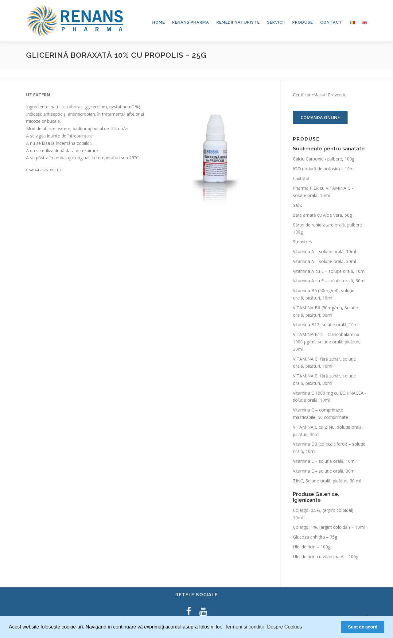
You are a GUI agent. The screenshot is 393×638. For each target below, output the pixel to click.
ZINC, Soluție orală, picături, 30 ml (327, 481)
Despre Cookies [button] (284, 626)
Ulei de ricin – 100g (311, 547)
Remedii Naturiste (238, 22)
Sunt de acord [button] (362, 626)
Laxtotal (301, 179)
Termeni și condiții (244, 626)
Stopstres (302, 242)
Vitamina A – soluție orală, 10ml (324, 252)
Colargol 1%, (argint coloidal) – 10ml (329, 528)
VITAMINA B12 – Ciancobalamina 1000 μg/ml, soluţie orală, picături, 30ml (326, 342)
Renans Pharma (190, 22)
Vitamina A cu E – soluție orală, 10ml (329, 272)
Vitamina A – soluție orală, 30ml (324, 262)
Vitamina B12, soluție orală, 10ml (326, 325)
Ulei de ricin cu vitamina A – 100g (325, 557)
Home (158, 22)
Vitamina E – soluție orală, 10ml (324, 462)
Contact (331, 22)
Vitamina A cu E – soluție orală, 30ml (329, 281)
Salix (297, 206)
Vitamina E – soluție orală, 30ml (324, 471)
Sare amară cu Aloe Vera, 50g (322, 215)
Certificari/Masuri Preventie (320, 95)
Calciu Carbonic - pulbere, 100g (323, 159)
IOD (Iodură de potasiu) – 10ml (324, 169)
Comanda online (320, 118)
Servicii (276, 22)
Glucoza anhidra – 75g (315, 537)
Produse (302, 22)
